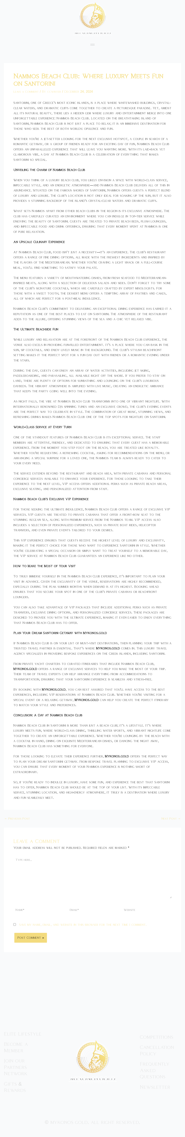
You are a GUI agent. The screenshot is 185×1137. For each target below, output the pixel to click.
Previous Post (18, 818)
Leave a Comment (27, 91)
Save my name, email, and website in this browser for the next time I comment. (83, 928)
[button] (92, 44)
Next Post (170, 818)
